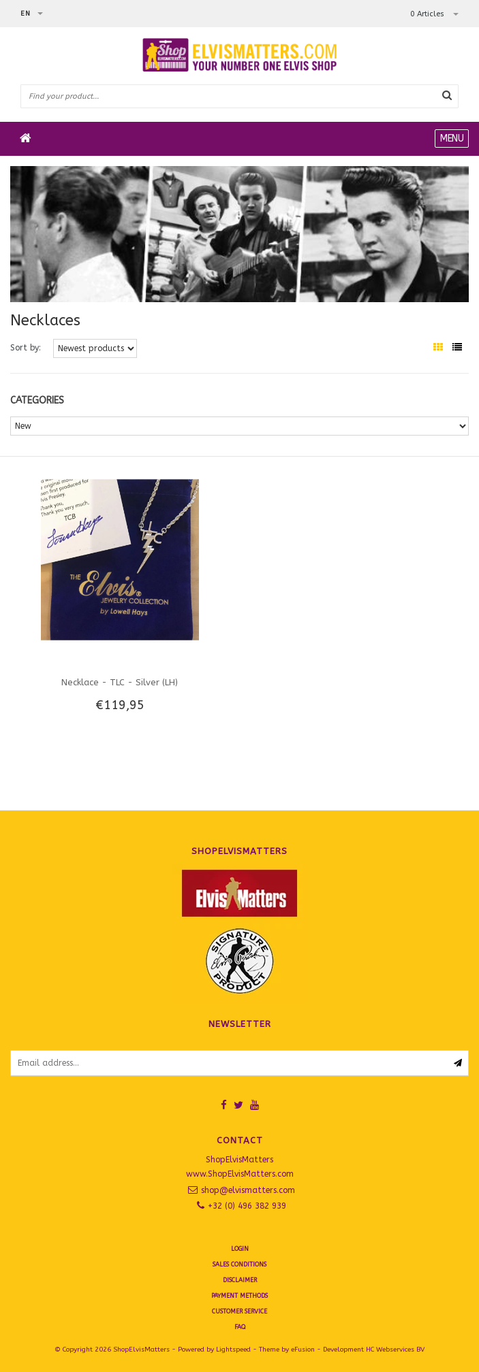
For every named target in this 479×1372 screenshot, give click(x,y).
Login (240, 1248)
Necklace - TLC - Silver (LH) (119, 682)
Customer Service (239, 1311)
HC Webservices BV (395, 1349)
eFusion (303, 1349)
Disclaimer (240, 1280)
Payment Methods (239, 1295)
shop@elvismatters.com (248, 1190)
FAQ (239, 1327)
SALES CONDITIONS (239, 1264)
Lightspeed (233, 1349)
